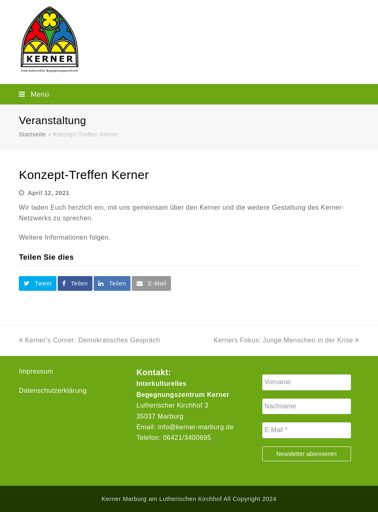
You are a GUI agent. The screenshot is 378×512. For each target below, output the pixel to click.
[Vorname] (306, 382)
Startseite (32, 134)
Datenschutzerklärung (53, 390)
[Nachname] (306, 406)
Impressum (36, 371)
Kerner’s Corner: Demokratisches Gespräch (89, 340)
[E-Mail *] (306, 430)
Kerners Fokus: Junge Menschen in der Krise (286, 340)
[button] (189, 94)
